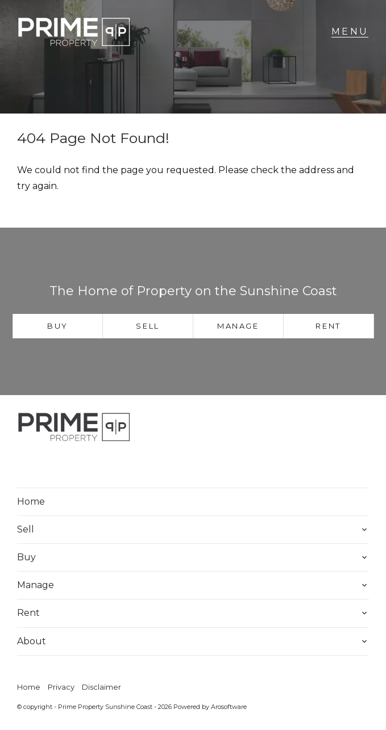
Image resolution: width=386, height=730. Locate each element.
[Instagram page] (63, 466)
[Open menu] (350, 31)
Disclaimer (101, 687)
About (31, 641)
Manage (238, 325)
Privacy (61, 687)
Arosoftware (229, 707)
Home (31, 501)
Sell (147, 325)
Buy (57, 325)
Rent (328, 325)
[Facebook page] (33, 466)
